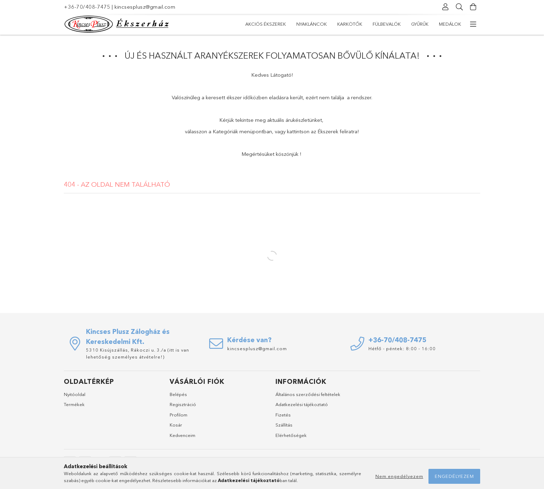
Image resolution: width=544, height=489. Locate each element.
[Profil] (445, 7)
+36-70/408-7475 (87, 6)
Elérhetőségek (291, 435)
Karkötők (349, 24)
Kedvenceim (182, 435)
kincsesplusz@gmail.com (144, 6)
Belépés (178, 394)
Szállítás (283, 425)
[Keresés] (459, 7)
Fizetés (283, 415)
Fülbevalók (387, 24)
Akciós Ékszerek (265, 24)
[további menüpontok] (473, 24)
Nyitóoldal (74, 394)
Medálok (450, 24)
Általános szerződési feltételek (307, 394)
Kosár (176, 425)
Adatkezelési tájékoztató (301, 404)
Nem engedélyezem (399, 476)
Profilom (178, 415)
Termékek (74, 404)
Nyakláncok (311, 24)
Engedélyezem (454, 476)
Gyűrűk (419, 24)
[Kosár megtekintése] (473, 7)
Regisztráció (183, 404)
